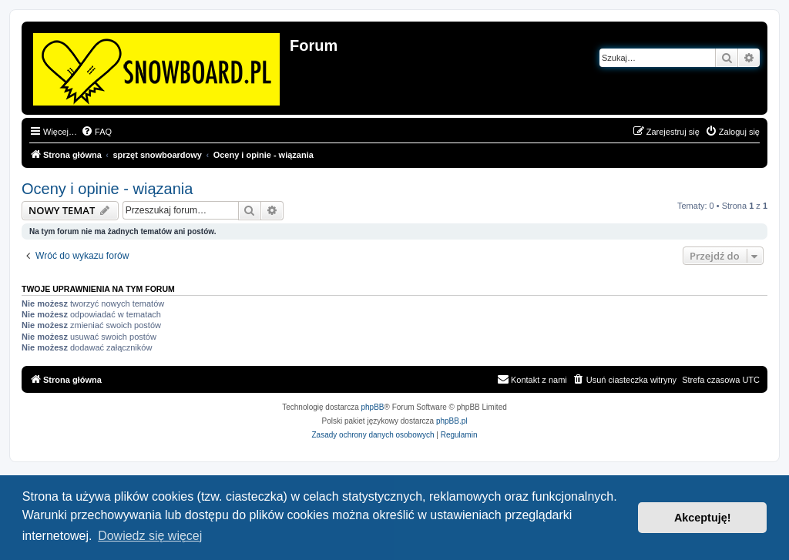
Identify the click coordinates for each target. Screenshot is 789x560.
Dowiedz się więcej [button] (150, 535)
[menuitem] (96, 131)
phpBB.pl (452, 421)
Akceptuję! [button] (702, 517)
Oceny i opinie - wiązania (107, 188)
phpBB (372, 407)
